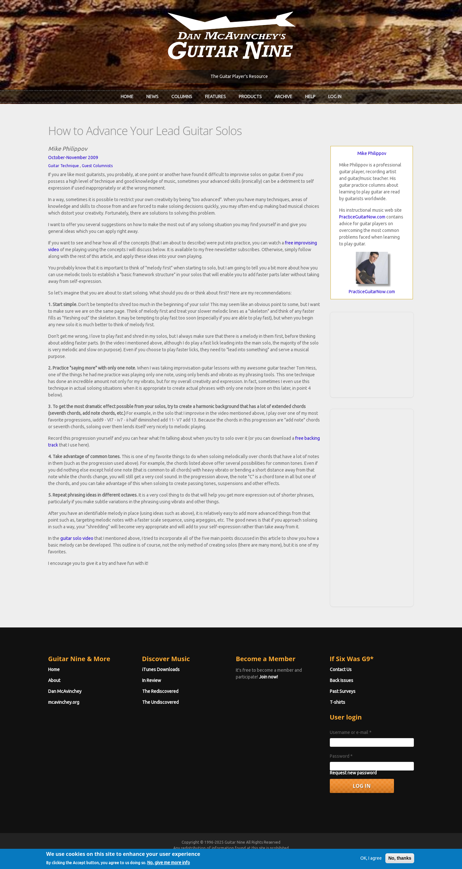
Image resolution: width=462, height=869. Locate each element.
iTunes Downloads (161, 669)
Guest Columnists (97, 166)
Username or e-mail (351, 732)
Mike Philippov (371, 153)
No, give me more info (168, 864)
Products (250, 96)
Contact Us (341, 669)
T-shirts (337, 702)
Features (215, 96)
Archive (283, 96)
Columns (181, 96)
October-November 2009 (73, 157)
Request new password (353, 772)
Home (127, 96)
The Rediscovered (160, 691)
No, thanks (399, 860)
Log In (334, 96)
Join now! (268, 676)
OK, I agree (371, 860)
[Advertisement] (372, 354)
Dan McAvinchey (64, 691)
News (152, 96)
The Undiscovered (160, 702)
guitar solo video (76, 538)
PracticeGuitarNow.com (362, 216)
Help (310, 96)
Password (341, 756)
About (54, 680)
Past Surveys (342, 691)
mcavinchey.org (63, 702)
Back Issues (341, 680)
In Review (151, 680)
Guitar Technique (63, 166)
